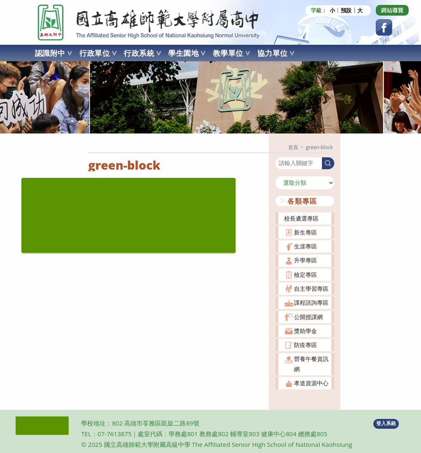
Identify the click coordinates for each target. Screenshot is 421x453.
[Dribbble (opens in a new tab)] (392, 10)
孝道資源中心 (311, 383)
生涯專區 (305, 246)
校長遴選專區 (301, 218)
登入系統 (386, 423)
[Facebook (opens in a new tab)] (384, 27)
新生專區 (305, 232)
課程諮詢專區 (311, 302)
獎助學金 (305, 331)
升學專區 (305, 260)
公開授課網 (308, 316)
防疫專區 (305, 345)
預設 (346, 10)
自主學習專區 (311, 288)
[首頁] (293, 147)
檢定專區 (305, 274)
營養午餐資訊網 (311, 364)
